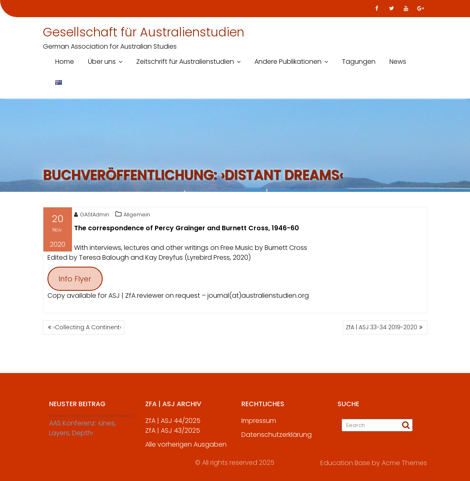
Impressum (258, 423)
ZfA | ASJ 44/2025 (172, 423)
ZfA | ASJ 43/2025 (172, 433)
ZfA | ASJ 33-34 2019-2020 (381, 327)
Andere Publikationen (288, 61)
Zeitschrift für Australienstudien (185, 61)
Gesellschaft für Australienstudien (143, 32)
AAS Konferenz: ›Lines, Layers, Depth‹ (82, 431)
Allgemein (137, 216)
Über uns (102, 61)
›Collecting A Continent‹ (87, 327)
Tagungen (359, 61)
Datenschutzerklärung (276, 437)
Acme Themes (404, 462)
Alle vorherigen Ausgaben (186, 447)
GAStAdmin (91, 216)
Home (64, 61)
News (397, 61)
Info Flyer (74, 280)
